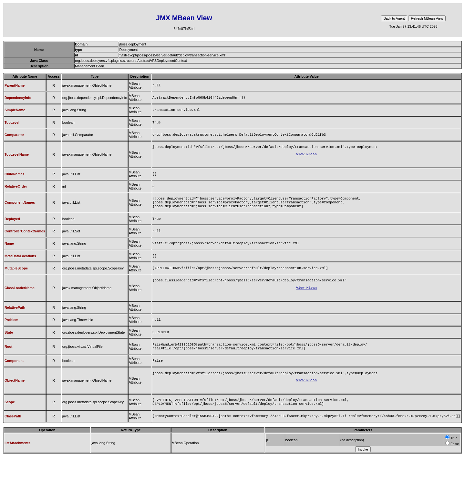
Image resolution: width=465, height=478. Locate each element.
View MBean (306, 158)
